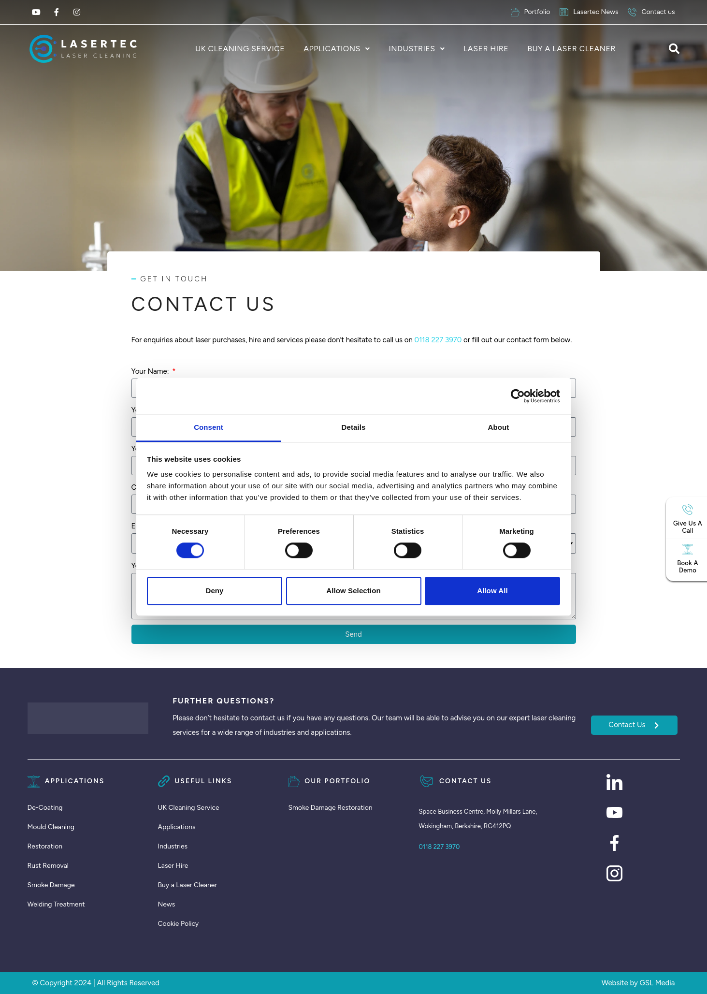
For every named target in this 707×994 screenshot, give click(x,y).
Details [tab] (354, 427)
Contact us (651, 12)
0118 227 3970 (438, 340)
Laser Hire (485, 48)
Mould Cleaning (51, 827)
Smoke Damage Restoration (331, 808)
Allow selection (353, 590)
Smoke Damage (51, 885)
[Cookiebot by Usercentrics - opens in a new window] (518, 396)
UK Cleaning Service (240, 48)
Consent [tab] (208, 427)
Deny (214, 590)
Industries (412, 48)
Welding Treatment (56, 904)
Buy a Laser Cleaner (571, 48)
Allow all (492, 590)
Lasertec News (589, 12)
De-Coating (45, 808)
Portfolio (530, 12)
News (166, 904)
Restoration (45, 846)
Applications (332, 48)
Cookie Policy (178, 924)
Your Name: (151, 371)
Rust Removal (48, 866)
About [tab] (498, 427)
